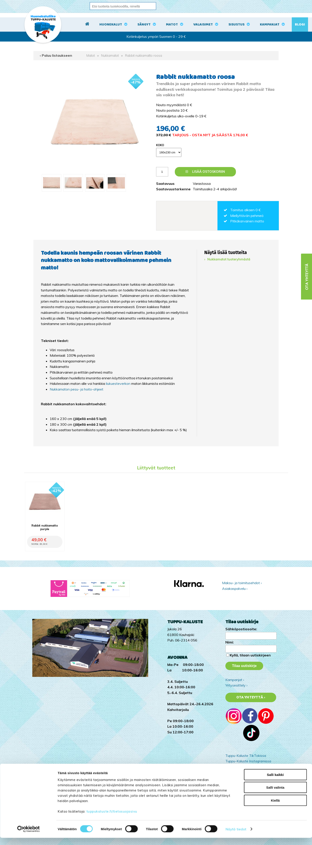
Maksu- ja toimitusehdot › (242, 583)
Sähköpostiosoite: (241, 629)
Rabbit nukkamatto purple (44, 527)
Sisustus (236, 24)
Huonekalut (110, 24)
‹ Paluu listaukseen (56, 55)
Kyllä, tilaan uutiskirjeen (250, 655)
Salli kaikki (275, 782)
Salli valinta (275, 795)
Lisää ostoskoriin (205, 172)
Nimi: (229, 642)
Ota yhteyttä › (250, 697)
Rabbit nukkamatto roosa (143, 56)
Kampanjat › (234, 680)
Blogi (300, 24)
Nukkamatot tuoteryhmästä (228, 259)
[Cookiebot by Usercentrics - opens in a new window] (28, 836)
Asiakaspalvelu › (234, 588)
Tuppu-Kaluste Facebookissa (248, 767)
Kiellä (275, 807)
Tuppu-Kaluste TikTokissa (245, 755)
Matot (172, 24)
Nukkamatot (110, 56)
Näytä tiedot (236, 836)
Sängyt (144, 24)
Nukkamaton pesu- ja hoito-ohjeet (76, 389)
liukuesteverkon (118, 383)
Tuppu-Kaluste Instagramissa (248, 761)
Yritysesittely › (236, 685)
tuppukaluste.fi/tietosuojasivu (111, 818)
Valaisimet (203, 24)
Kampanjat (269, 24)
